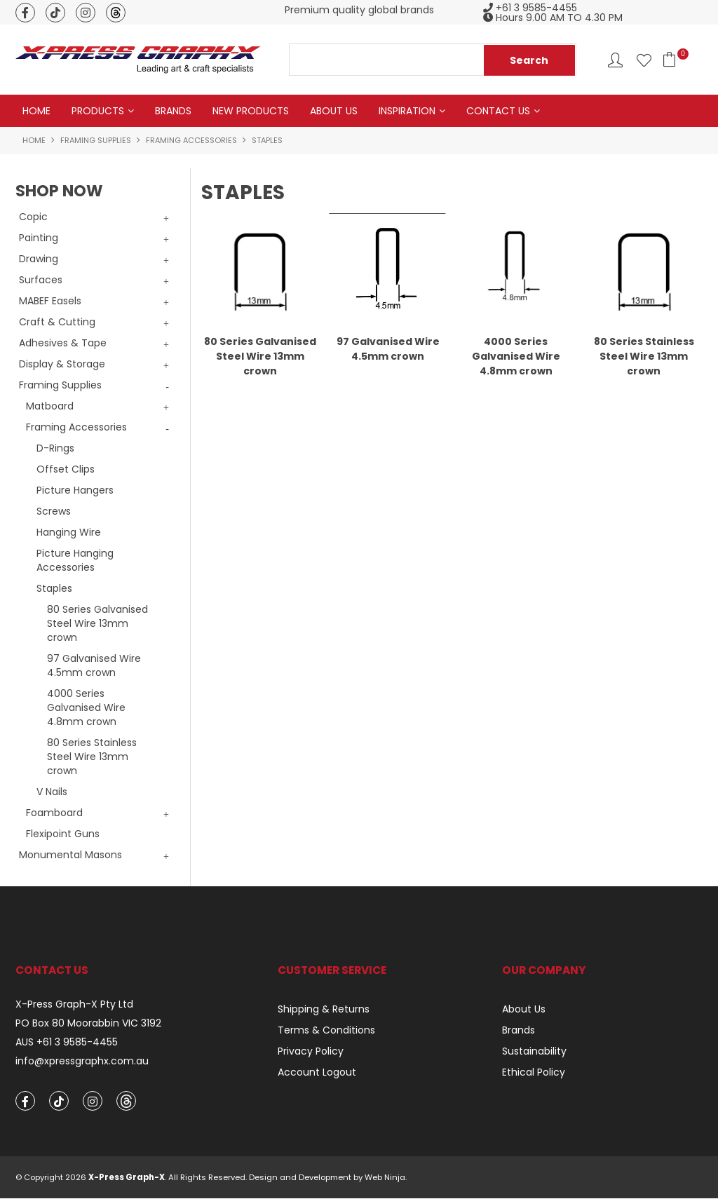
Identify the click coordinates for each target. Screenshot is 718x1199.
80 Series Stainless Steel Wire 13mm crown (92, 757)
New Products (250, 111)
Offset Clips (65, 469)
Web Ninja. (386, 1178)
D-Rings (55, 448)
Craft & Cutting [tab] (57, 322)
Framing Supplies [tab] (60, 385)
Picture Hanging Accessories (75, 560)
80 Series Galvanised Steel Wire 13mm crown (97, 623)
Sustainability (534, 1051)
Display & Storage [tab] (62, 364)
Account (615, 60)
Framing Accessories (191, 140)
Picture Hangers (75, 490)
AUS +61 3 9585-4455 (66, 1042)
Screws (53, 511)
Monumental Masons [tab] (70, 855)
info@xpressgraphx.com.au (82, 1061)
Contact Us (498, 111)
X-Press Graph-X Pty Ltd (74, 1004)
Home (36, 111)
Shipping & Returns (324, 1009)
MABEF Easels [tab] (50, 301)
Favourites (644, 60)
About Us (334, 111)
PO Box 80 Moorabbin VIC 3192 (88, 1023)
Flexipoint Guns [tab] (63, 834)
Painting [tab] (38, 238)
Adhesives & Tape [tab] (63, 343)
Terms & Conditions (326, 1030)
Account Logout (317, 1072)
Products (98, 111)
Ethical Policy (533, 1072)
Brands (173, 111)
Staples (54, 588)
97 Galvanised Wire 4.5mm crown (94, 665)
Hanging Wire (68, 532)
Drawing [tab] (38, 259)
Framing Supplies (95, 140)
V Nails (51, 792)
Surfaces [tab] (40, 280)
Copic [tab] (33, 217)
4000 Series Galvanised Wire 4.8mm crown (86, 707)
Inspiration (407, 111)
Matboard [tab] (50, 406)
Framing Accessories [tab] (76, 427)
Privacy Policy (311, 1051)
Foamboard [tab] (54, 813)
